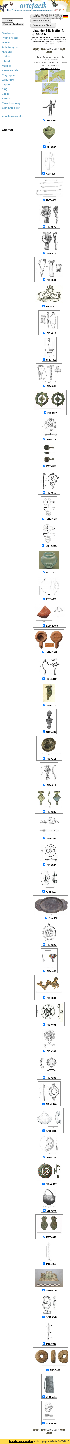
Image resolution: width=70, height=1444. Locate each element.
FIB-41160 (51, 1104)
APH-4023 (51, 891)
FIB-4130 (51, 1051)
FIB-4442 (51, 971)
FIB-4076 (51, 253)
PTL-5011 (51, 1344)
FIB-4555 (51, 493)
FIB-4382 (51, 865)
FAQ (4, 89)
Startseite (8, 33)
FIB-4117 (51, 705)
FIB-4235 (51, 812)
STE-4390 (51, 120)
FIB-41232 (51, 306)
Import (6, 84)
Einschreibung (11, 103)
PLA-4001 (53, 918)
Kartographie (10, 70)
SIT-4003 (51, 1211)
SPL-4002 (51, 360)
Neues (6, 42)
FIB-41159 (51, 679)
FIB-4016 (51, 333)
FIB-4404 (51, 1024)
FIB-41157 (51, 1184)
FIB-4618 (51, 785)
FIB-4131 (51, 1078)
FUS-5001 (55, 1370)
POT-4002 (51, 572)
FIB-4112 (51, 439)
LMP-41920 (51, 546)
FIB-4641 (51, 386)
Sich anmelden (11, 107)
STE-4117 (51, 732)
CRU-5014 (51, 1397)
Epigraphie (8, 75)
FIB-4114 (51, 759)
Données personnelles (21, 1441)
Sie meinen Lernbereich (50, 69)
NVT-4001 (51, 200)
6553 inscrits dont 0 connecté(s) (48, 16)
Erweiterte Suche (12, 116)
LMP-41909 (51, 652)
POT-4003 (51, 599)
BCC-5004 (51, 1423)
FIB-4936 (51, 998)
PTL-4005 (51, 1264)
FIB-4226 (51, 945)
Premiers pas (10, 37)
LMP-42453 (52, 626)
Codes (6, 56)
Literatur (7, 61)
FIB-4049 (51, 280)
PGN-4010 (51, 1290)
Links (5, 93)
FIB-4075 (51, 227)
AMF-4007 (51, 174)
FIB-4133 (51, 1157)
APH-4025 (51, 1131)
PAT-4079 (51, 466)
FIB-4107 (52, 413)
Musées (6, 65)
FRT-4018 (51, 1237)
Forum (6, 98)
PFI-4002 (51, 147)
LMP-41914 (51, 519)
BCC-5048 (51, 1317)
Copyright (8, 79)
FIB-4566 (51, 838)
